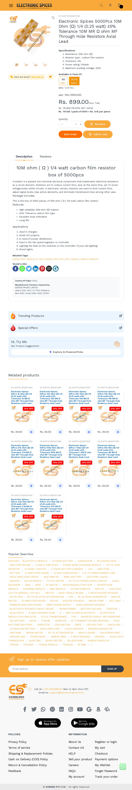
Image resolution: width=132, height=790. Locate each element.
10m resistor (72, 259)
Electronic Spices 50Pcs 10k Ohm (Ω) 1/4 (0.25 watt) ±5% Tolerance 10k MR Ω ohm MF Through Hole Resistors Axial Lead (109, 397)
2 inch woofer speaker (103, 593)
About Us (75, 742)
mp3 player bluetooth (80, 612)
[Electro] (24, 5)
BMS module (58, 589)
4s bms (82, 644)
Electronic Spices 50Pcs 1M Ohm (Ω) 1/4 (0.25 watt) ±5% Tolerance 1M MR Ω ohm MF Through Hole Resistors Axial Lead (109, 451)
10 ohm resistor (43, 259)
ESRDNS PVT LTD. (56, 786)
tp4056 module (48, 644)
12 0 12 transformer (53, 616)
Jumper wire (58, 636)
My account (77, 776)
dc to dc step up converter (45, 596)
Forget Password (106, 771)
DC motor (52, 585)
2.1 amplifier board (37, 573)
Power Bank (38, 636)
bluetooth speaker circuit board (32, 608)
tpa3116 (45, 620)
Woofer (15, 581)
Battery (15, 573)
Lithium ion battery (22, 628)
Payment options (106, 759)
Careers (74, 765)
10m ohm (59, 259)
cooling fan (62, 624)
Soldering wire (110, 632)
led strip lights (97, 576)
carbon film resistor (23, 259)
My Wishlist (102, 765)
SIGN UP (112, 668)
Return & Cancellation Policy (27, 765)
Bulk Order (70, 134)
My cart (100, 747)
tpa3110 (14, 644)
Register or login (106, 742)
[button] (101, 5)
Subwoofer (85, 561)
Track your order (106, 776)
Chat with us (37, 77)
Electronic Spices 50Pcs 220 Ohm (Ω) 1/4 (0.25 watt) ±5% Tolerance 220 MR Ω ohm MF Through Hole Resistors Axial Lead (51, 397)
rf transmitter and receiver (90, 620)
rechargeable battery (77, 585)
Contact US (76, 747)
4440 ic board (86, 632)
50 (63, 81)
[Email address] (54, 668)
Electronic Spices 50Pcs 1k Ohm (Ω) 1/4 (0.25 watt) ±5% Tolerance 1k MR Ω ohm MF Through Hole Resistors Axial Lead (22, 397)
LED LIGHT (115, 600)
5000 (74, 81)
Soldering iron (106, 561)
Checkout (101, 753)
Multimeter (51, 576)
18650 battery (72, 576)
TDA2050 (28, 644)
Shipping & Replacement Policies (30, 753)
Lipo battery (94, 624)
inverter (60, 620)
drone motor (34, 632)
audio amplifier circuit (24, 576)
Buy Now (97, 124)
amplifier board (20, 565)
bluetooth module (34, 561)
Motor (49, 593)
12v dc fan (16, 596)
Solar (54, 600)
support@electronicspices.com (67, 692)
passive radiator (98, 640)
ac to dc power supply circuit (88, 581)
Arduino (100, 636)
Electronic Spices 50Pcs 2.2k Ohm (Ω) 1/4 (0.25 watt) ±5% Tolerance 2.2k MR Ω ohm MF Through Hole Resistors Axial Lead (22, 505)
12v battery (17, 620)
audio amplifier (50, 628)
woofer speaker (73, 600)
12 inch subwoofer (65, 573)
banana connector (100, 628)
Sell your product (80, 759)
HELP (72, 753)
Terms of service (19, 747)
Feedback (14, 771)
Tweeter (111, 608)
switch (99, 589)
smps (78, 624)
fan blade (113, 624)
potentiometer (80, 589)
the (73, 616)
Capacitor (43, 624)
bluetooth (17, 612)
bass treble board (71, 593)
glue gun (35, 640)
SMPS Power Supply (58, 604)
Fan (70, 596)
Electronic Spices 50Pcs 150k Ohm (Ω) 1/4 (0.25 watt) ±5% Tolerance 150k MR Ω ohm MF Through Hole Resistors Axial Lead (51, 451)
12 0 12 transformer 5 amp (98, 573)
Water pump (96, 600)
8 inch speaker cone (42, 612)
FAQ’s (72, 771)
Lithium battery (62, 561)
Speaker (13, 561)
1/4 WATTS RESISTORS (69, 16)
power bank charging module (82, 565)
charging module (34, 589)
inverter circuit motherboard (100, 616)
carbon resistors (89, 259)
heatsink (15, 632)
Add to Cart (98, 134)
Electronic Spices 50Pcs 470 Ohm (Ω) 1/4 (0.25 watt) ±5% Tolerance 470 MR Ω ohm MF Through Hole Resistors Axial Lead (51, 505)
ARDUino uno (17, 636)
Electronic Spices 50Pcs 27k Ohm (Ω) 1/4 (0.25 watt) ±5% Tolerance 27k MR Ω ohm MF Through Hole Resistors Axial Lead (22, 451)
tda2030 (67, 644)
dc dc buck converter (92, 596)
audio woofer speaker (90, 604)
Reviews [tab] (45, 156)
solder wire (75, 640)
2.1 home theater (35, 569)
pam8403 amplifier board (26, 604)
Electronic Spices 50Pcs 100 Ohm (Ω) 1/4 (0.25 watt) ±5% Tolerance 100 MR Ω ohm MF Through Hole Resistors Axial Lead (80, 397)
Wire (38, 585)
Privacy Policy (17, 742)
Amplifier (103, 569)
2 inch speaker (74, 628)
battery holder (91, 608)
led (90, 569)
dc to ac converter (60, 632)
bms (27, 585)
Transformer (67, 608)
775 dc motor (55, 581)
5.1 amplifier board (33, 600)
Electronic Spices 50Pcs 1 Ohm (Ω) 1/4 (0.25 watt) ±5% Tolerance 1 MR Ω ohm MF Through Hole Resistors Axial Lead (80, 451)
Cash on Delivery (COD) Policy (28, 759)
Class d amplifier (46, 565)
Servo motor (53, 640)
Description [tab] (24, 156)
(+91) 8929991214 (53, 689)
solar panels (32, 581)
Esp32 (32, 620)
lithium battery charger (67, 569)
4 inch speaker (80, 636)
